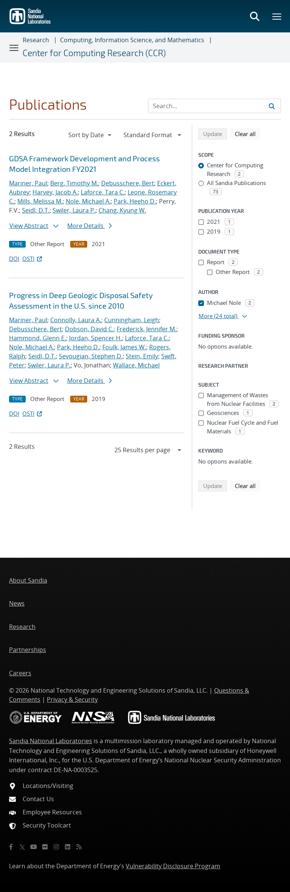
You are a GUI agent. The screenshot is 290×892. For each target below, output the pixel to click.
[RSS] (79, 846)
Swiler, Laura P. (74, 210)
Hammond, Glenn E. (37, 338)
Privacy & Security (72, 699)
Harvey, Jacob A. (55, 192)
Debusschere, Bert (127, 183)
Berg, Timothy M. (74, 183)
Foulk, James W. (124, 347)
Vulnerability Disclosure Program (173, 866)
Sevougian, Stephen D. (91, 356)
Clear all (248, 133)
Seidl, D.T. (35, 210)
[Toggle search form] (254, 16)
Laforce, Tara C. (103, 192)
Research (36, 40)
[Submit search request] (272, 106)
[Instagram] (56, 846)
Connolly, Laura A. (75, 320)
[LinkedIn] (67, 846)
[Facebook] (11, 846)
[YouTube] (33, 846)
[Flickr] (45, 846)
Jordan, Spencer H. (95, 338)
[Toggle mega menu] (277, 16)
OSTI (32, 258)
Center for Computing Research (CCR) (94, 52)
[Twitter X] (22, 846)
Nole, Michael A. (88, 201)
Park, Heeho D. (135, 201)
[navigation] (90, 134)
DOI (14, 258)
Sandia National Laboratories (50, 741)
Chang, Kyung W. (122, 210)
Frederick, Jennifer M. (146, 329)
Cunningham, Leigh (131, 320)
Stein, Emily (142, 356)
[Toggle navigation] (14, 47)
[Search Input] (214, 106)
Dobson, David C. (89, 329)
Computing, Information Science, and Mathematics (132, 40)
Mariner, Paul (28, 183)
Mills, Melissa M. (40, 201)
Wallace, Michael (136, 365)
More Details (89, 226)
